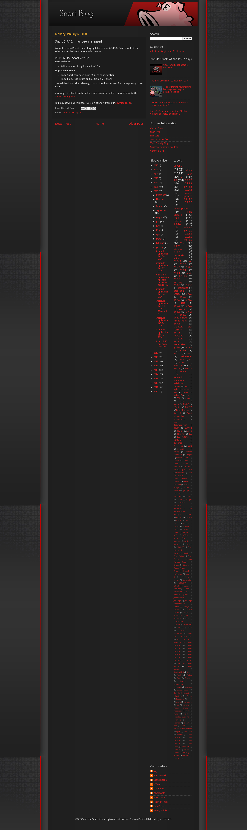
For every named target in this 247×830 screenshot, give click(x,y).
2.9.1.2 (188, 236)
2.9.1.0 (177, 300)
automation (178, 684)
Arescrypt (177, 544)
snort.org (178, 282)
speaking (183, 401)
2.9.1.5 (189, 395)
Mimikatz (177, 619)
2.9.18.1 (177, 526)
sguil (178, 732)
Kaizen (176, 607)
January (160, 247)
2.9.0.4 (181, 360)
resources (178, 508)
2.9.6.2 (188, 192)
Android (177, 541)
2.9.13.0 (188, 239)
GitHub (176, 586)
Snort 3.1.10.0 (186, 637)
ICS (190, 434)
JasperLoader (179, 598)
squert (186, 750)
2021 (156, 187)
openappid (179, 291)
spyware (177, 750)
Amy (155, 771)
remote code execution (183, 729)
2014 (156, 374)
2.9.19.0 (186, 526)
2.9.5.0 (183, 315)
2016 (156, 365)
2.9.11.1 (188, 186)
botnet (186, 488)
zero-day (177, 759)
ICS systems (183, 437)
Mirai (187, 619)
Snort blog (180, 663)
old (186, 714)
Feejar (187, 577)
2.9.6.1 (183, 270)
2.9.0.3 (176, 374)
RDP (182, 631)
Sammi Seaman (160, 802)
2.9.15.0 (183, 276)
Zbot (179, 678)
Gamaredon (187, 580)
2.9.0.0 (177, 353)
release (74, 112)
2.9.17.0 (188, 407)
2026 (156, 165)
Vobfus (179, 675)
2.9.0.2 (186, 404)
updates (187, 196)
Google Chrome (181, 464)
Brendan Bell (159, 775)
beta (175, 392)
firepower (180, 699)
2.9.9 (175, 529)
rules (188, 170)
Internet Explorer (181, 595)
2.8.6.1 (189, 347)
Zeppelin (188, 678)
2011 (156, 387)
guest (189, 699)
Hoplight (177, 589)
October (160, 206)
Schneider (180, 473)
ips (177, 705)
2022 (156, 182)
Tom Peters (158, 806)
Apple (189, 431)
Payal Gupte (159, 793)
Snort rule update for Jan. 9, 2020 (162, 322)
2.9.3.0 (183, 264)
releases (185, 726)
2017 (156, 361)
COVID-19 (180, 547)
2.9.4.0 (177, 267)
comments (178, 687)
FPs (180, 577)
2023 (156, 178)
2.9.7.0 (182, 243)
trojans (176, 756)
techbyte (177, 514)
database (183, 362)
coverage (188, 687)
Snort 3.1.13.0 (179, 642)
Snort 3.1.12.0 (183, 640)
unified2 (188, 517)
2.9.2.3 (177, 246)
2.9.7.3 (177, 306)
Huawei (187, 589)
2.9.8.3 (188, 183)
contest (185, 392)
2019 (156, 353)
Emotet (186, 461)
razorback (177, 506)
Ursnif (189, 672)
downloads (178, 365)
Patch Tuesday (182, 410)
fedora (189, 696)
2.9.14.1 (177, 261)
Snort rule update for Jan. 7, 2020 (162, 333)
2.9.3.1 (177, 218)
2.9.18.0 (180, 431)
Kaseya (186, 607)
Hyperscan (178, 592)
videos (179, 458)
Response (178, 443)
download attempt (181, 693)
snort (81, 112)
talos (189, 174)
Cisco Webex (179, 556)
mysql (176, 714)
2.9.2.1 (177, 273)
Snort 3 (177, 294)
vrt (182, 177)
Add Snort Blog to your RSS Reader (167, 51)
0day (187, 458)
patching (177, 720)
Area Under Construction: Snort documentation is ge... (162, 279)
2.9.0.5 (177, 285)
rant (175, 726)
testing (186, 753)
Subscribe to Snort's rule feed (164, 147)
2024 (156, 174)
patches (183, 503)
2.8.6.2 (187, 520)
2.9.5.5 (189, 300)
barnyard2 (178, 377)
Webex (189, 675)
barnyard (177, 488)
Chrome (180, 434)
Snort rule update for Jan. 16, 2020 (162, 293)
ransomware (179, 419)
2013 (156, 378)
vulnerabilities (180, 344)
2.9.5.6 (188, 202)
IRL (187, 592)
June (158, 226)
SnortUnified (179, 672)
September (161, 210)
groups (186, 491)
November (161, 199)
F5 (174, 577)
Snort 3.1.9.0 (187, 660)
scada (189, 273)
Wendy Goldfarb (161, 810)
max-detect (178, 711)
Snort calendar (180, 479)
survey (176, 753)
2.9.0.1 (176, 428)
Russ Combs (159, 797)
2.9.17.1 (186, 523)
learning (186, 705)
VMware (186, 482)
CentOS (177, 461)
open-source (182, 449)
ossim (179, 500)
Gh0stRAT (183, 583)
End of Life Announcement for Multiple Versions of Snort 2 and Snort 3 (168, 112)
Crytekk (177, 565)
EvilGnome (178, 574)
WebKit (187, 485)
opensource (179, 380)
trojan (189, 455)
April (158, 234)
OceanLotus (178, 622)
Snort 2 (177, 413)
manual (188, 398)
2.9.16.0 (177, 341)
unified (179, 517)
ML (187, 616)
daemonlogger (183, 690)
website (183, 371)
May (158, 230)
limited (189, 497)
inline (178, 702)
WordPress (178, 446)
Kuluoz (176, 610)
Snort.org (154, 135)
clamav (177, 386)
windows (178, 249)
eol (190, 261)
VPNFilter (177, 485)
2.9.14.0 (177, 407)
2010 (156, 391)
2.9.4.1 (189, 312)
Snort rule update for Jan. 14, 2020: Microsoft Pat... (162, 307)
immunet (177, 494)
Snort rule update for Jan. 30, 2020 (162, 255)
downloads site (123, 102)
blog (187, 386)
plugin (186, 723)
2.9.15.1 (66, 112)
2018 (156, 357)
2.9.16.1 (188, 428)
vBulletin (186, 756)
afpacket (183, 681)
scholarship (186, 356)
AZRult (185, 535)
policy (176, 452)
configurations (180, 317)
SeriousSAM (178, 634)
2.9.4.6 (177, 224)
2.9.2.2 (189, 294)
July (158, 221)
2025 (156, 169)
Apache (186, 541)
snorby (180, 735)
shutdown (188, 732)
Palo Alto (188, 625)
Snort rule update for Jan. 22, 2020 (162, 267)
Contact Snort (156, 128)
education (178, 696)
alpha (176, 389)
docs (183, 303)
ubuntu (189, 514)
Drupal (186, 571)
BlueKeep (188, 544)
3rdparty (186, 532)
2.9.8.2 (177, 279)
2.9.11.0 (188, 199)
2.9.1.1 (177, 332)
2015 (156, 370)
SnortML (177, 482)
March (159, 238)
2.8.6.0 (178, 520)
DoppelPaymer (179, 568)
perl (187, 720)
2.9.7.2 (183, 297)
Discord (186, 565)
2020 (156, 191)
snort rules (183, 288)
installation (178, 497)
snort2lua (186, 747)
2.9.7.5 (189, 285)
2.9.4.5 (177, 323)
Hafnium (186, 586)
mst (187, 711)
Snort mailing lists (65, 96)
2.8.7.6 (176, 523)
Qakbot (180, 628)
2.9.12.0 (188, 230)
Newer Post (63, 123)
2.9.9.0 (188, 180)
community (179, 255)
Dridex (176, 571)
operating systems (181, 717)
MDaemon (178, 616)
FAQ (179, 398)
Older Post (136, 123)
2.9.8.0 (177, 252)
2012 (156, 383)
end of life (178, 395)
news (190, 446)
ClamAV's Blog (157, 151)
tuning (176, 404)
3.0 (175, 180)
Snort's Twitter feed (159, 139)
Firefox (176, 580)
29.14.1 (176, 532)
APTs (175, 535)
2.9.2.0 (189, 306)
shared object (180, 320)
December (161, 195)
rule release (183, 227)
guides (177, 347)
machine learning (181, 708)
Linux (186, 613)
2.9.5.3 (177, 312)
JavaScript (177, 601)
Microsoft (178, 338)
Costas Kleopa (160, 780)
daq (190, 360)
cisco (189, 353)
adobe (183, 350)
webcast (188, 368)
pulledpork (178, 383)
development (181, 208)
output (189, 500)
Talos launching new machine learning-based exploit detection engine (177, 89)
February (160, 243)
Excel (187, 574)
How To (177, 467)
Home (100, 123)
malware (185, 389)
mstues (177, 258)
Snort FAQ (155, 132)
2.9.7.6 (188, 189)
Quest (189, 628)
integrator (188, 702)
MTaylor (157, 784)
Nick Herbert (159, 788)
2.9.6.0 (189, 267)
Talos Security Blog (159, 143)
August (159, 217)
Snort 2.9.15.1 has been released (162, 344)
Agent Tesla (180, 538)
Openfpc (177, 625)
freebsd (177, 491)
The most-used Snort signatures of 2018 (169, 80)
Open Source (186, 470)
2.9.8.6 (188, 233)
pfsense (177, 723)
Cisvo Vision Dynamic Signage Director (183, 559)
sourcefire (178, 335)
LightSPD (177, 440)
